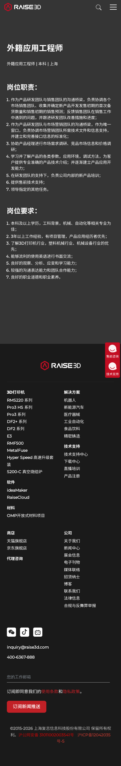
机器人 (70, 400)
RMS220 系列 (19, 400)
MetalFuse (17, 450)
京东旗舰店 (17, 548)
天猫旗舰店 (17, 541)
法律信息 (72, 598)
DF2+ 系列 (17, 421)
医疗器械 (72, 414)
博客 (68, 584)
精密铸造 (72, 436)
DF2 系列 (15, 428)
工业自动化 (74, 421)
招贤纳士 (72, 576)
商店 (11, 533)
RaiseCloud (18, 497)
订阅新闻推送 (26, 706)
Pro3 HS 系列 (19, 407)
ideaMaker (17, 490)
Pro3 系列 (16, 414)
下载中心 (72, 461)
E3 (9, 436)
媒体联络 (72, 569)
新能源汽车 (74, 407)
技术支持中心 (76, 454)
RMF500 (15, 443)
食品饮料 (72, 428)
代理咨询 (15, 558)
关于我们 (72, 541)
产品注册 (72, 476)
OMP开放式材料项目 (26, 515)
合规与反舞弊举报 (80, 605)
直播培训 (72, 468)
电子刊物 (72, 562)
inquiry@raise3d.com (28, 647)
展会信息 (72, 555)
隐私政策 (71, 691)
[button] (113, 8)
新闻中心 (72, 548)
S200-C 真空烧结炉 (24, 471)
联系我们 (72, 591)
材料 (11, 507)
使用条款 (49, 691)
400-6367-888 (21, 657)
